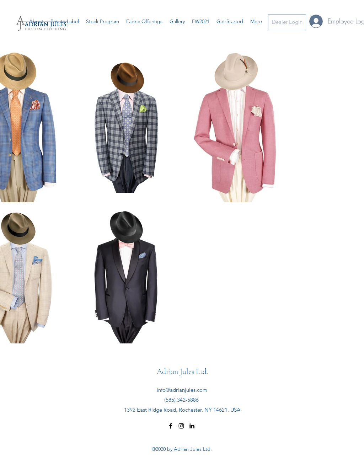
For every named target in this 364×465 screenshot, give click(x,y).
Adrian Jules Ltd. (182, 371)
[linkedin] (192, 425)
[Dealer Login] (287, 22)
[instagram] (181, 425)
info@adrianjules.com (182, 389)
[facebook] (170, 425)
